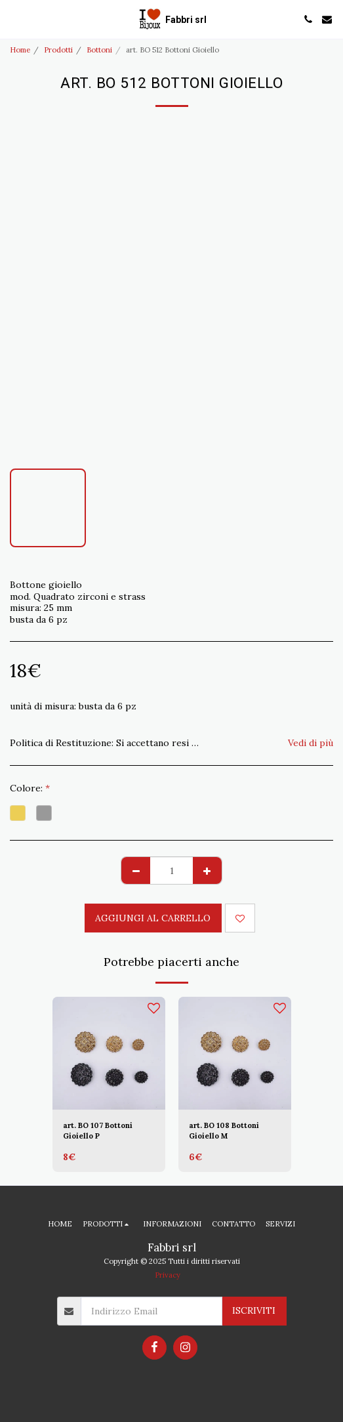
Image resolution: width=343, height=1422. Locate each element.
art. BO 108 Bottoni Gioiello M (224, 1131)
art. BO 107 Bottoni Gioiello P (97, 1131)
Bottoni (99, 49)
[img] (108, 1053)
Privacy (167, 1275)
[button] (14, 18)
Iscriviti (253, 1310)
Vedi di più (310, 743)
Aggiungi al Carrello (153, 918)
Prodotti (58, 49)
